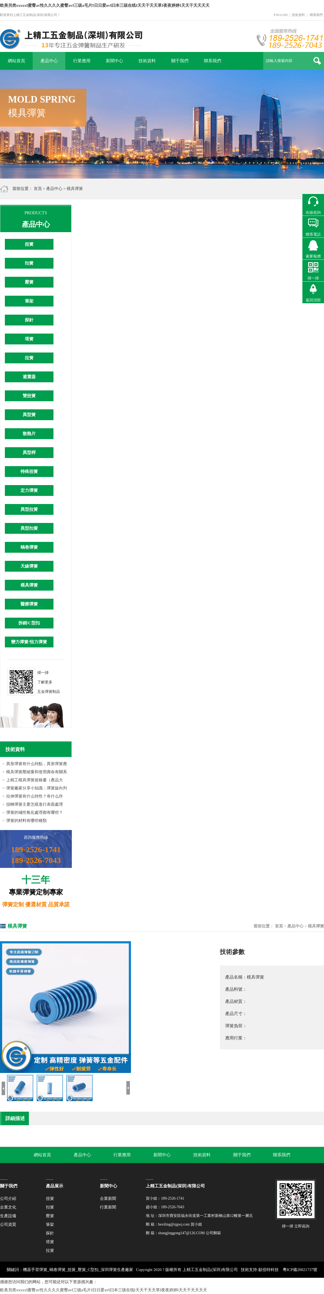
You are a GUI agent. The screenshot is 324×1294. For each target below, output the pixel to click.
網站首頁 (16, 60)
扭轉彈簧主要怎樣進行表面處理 (34, 804)
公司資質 (8, 1224)
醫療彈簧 (29, 604)
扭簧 (29, 244)
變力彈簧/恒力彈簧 (29, 642)
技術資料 (298, 15)
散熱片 (29, 433)
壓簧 (29, 282)
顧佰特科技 (268, 1269)
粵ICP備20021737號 (300, 1269)
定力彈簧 (29, 490)
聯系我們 (316, 15)
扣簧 (29, 263)
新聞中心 (114, 60)
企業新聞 (108, 1198)
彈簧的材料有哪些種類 (26, 820)
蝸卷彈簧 (29, 547)
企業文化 (8, 1207)
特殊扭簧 (29, 471)
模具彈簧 (75, 188)
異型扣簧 (29, 528)
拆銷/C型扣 (29, 623)
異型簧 (29, 414)
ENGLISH (281, 15)
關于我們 (179, 60)
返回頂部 (313, 300)
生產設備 (8, 1216)
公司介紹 (8, 1198)
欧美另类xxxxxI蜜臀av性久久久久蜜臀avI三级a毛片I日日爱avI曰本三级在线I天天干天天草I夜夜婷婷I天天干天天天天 (105, 5)
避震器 (29, 376)
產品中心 (49, 60)
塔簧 (29, 339)
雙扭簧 (29, 395)
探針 (29, 320)
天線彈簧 (29, 566)
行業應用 (81, 60)
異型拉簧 (29, 509)
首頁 (38, 188)
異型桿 (29, 452)
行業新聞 (108, 1207)
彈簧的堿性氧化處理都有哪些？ (34, 812)
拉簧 (29, 357)
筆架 (29, 301)
